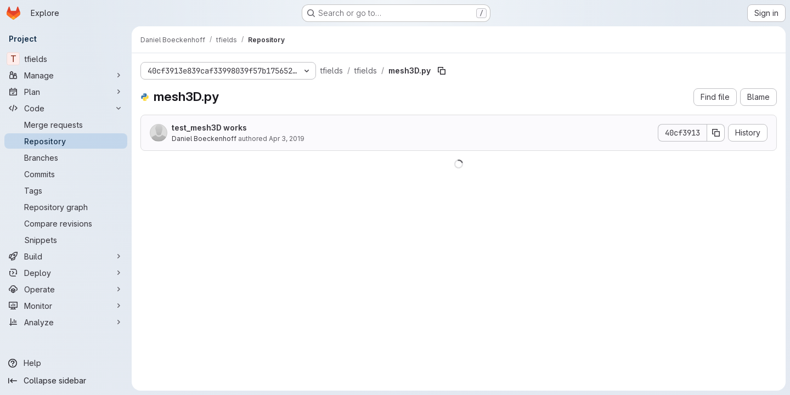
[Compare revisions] (65, 223)
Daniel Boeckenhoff (204, 138)
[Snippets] (65, 239)
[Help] (65, 363)
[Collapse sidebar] (65, 380)
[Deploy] (65, 272)
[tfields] (65, 58)
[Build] (65, 256)
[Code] (65, 108)
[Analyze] (65, 322)
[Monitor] (65, 305)
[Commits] (65, 174)
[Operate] (65, 289)
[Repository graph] (65, 207)
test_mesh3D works (209, 127)
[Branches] (65, 157)
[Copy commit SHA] (716, 133)
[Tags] (65, 190)
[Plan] (65, 91)
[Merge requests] (65, 124)
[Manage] (65, 75)
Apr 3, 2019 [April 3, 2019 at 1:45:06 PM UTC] (286, 138)
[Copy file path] (441, 71)
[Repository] (65, 141)
